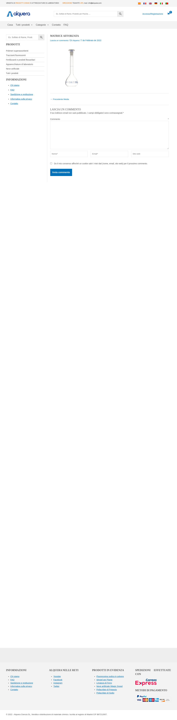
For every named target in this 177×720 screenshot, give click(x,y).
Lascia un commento (59, 40)
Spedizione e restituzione (21, 94)
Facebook (57, 679)
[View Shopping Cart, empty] (168, 14)
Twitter (56, 686)
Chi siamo (14, 85)
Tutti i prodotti (24, 25)
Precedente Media (60, 99)
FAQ (66, 25)
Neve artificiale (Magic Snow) (110, 686)
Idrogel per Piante (105, 679)
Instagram (57, 683)
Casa (10, 25)
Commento (109, 119)
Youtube (57, 676)
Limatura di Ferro (104, 683)
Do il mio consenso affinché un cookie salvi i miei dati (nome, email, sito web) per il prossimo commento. (100, 164)
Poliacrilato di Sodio (105, 692)
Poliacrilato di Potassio (107, 689)
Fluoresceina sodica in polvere (110, 676)
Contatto (56, 25)
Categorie (42, 25)
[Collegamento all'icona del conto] (152, 13)
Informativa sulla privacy (21, 99)
